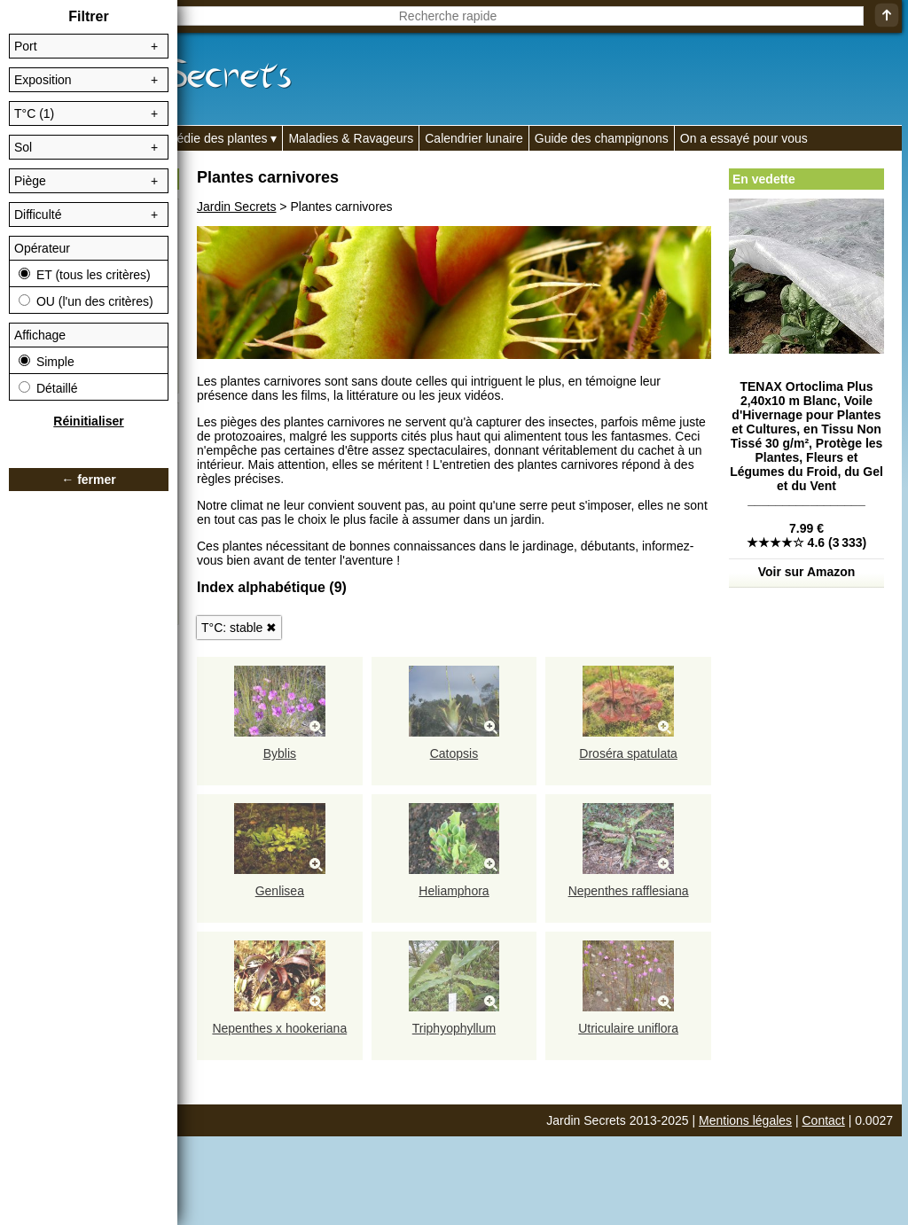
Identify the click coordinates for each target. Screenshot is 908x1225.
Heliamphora (454, 891)
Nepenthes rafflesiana (628, 891)
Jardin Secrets (236, 206)
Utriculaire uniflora (628, 1028)
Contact (823, 1120)
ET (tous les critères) (85, 275)
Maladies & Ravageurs (350, 138)
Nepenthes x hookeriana (279, 1028)
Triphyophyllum (454, 1028)
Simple (46, 362)
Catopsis (454, 753)
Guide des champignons (602, 138)
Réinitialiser (88, 421)
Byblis (279, 753)
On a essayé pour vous (744, 138)
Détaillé (48, 388)
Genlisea (279, 891)
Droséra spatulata (628, 753)
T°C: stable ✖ (239, 627)
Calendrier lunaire (474, 138)
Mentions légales (745, 1120)
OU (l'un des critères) (86, 301)
